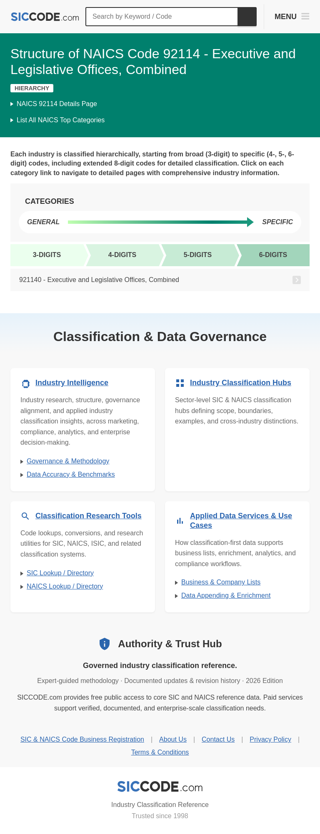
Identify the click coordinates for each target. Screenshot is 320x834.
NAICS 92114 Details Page (57, 103)
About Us (173, 739)
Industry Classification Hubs (240, 383)
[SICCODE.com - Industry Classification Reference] (160, 786)
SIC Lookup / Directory (60, 573)
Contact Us (218, 739)
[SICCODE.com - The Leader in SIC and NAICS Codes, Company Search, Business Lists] (45, 16)
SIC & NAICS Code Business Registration (82, 739)
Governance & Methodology (68, 461)
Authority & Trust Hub (170, 643)
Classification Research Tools (88, 516)
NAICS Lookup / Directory (65, 586)
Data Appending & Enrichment (225, 595)
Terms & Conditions (160, 752)
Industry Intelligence (71, 383)
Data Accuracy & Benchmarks (71, 474)
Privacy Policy (270, 739)
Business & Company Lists (220, 582)
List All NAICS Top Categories (61, 120)
